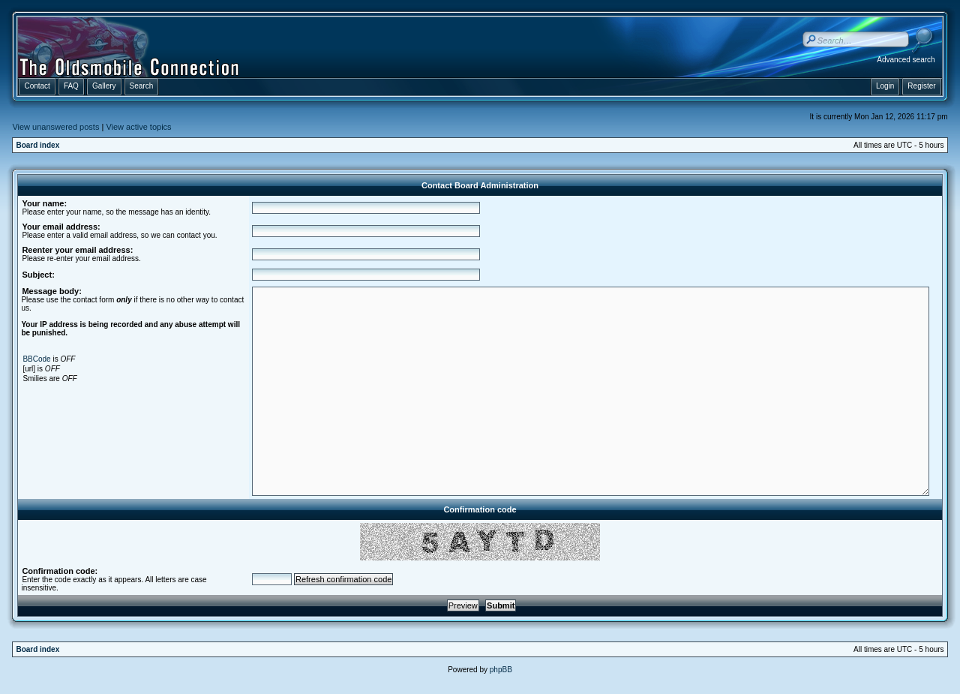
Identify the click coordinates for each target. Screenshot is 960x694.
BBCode (36, 359)
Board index (37, 145)
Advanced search (905, 60)
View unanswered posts (55, 126)
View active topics (138, 126)
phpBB (501, 669)
